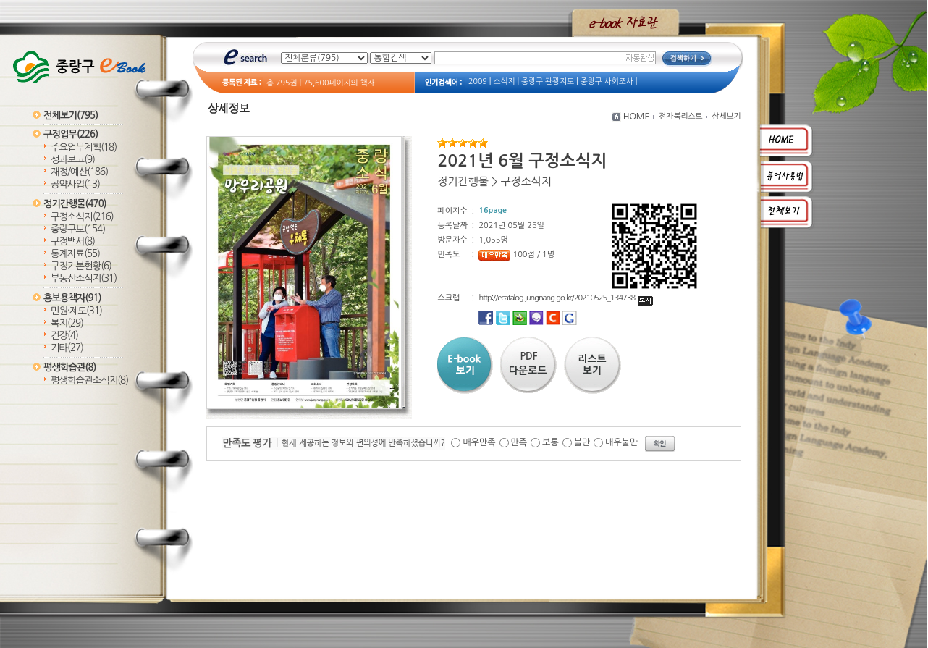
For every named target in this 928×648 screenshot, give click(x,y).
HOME (636, 116)
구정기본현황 (81, 266)
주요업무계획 (84, 147)
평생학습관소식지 (89, 380)
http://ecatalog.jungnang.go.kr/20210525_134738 (565, 298)
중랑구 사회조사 (607, 81)
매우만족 (479, 442)
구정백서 (73, 241)
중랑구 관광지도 (547, 81)
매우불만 (621, 442)
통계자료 (75, 253)
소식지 (504, 81)
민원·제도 (76, 311)
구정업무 (70, 134)
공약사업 (75, 184)
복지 (67, 323)
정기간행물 (74, 204)
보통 (550, 442)
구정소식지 (82, 217)
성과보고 (73, 159)
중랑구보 (78, 229)
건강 (64, 335)
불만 (582, 442)
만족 (519, 442)
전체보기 (70, 115)
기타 (67, 348)
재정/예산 (79, 172)
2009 (477, 81)
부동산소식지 (84, 278)
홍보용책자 (72, 298)
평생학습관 (69, 367)
